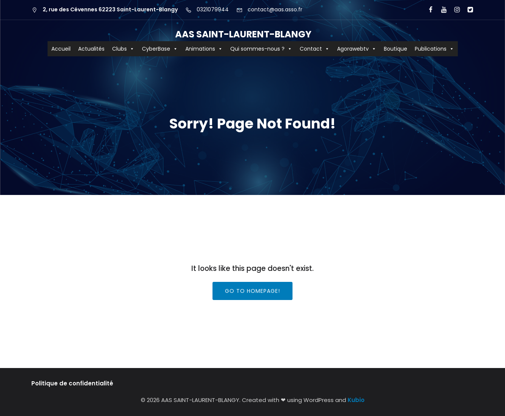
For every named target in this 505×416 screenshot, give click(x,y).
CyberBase (160, 48)
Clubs (123, 48)
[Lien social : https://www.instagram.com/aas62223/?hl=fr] (453, 10)
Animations (204, 48)
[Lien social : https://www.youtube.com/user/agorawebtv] (440, 10)
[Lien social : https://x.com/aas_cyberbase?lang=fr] (467, 10)
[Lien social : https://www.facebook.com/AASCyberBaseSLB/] (427, 10)
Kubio (356, 400)
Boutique (395, 49)
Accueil (61, 49)
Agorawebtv (356, 48)
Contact (314, 48)
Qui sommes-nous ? (261, 48)
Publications (434, 48)
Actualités (91, 49)
